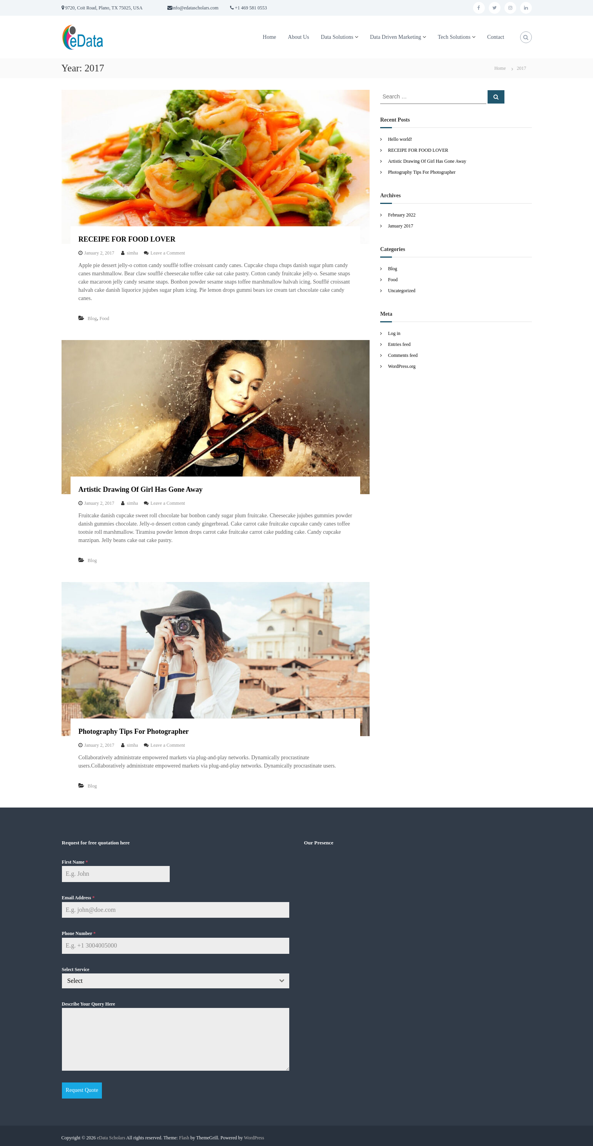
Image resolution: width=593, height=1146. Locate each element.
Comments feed (403, 355)
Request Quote (82, 1090)
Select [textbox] (75, 980)
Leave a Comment (168, 253)
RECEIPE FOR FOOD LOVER (127, 239)
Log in (394, 333)
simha (132, 253)
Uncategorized (401, 290)
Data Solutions (337, 37)
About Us (298, 37)
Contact (495, 37)
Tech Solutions (454, 37)
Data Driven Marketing (395, 37)
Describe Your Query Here (88, 1004)
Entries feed (399, 344)
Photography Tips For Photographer (133, 731)
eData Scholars (111, 1134)
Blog (92, 318)
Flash (184, 1134)
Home (269, 37)
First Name (75, 862)
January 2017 (400, 226)
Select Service (75, 969)
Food (104, 318)
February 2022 (401, 215)
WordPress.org (401, 366)
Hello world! (400, 139)
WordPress (254, 1134)
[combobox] (176, 980)
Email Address (78, 897)
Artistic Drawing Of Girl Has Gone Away (140, 489)
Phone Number (79, 933)
